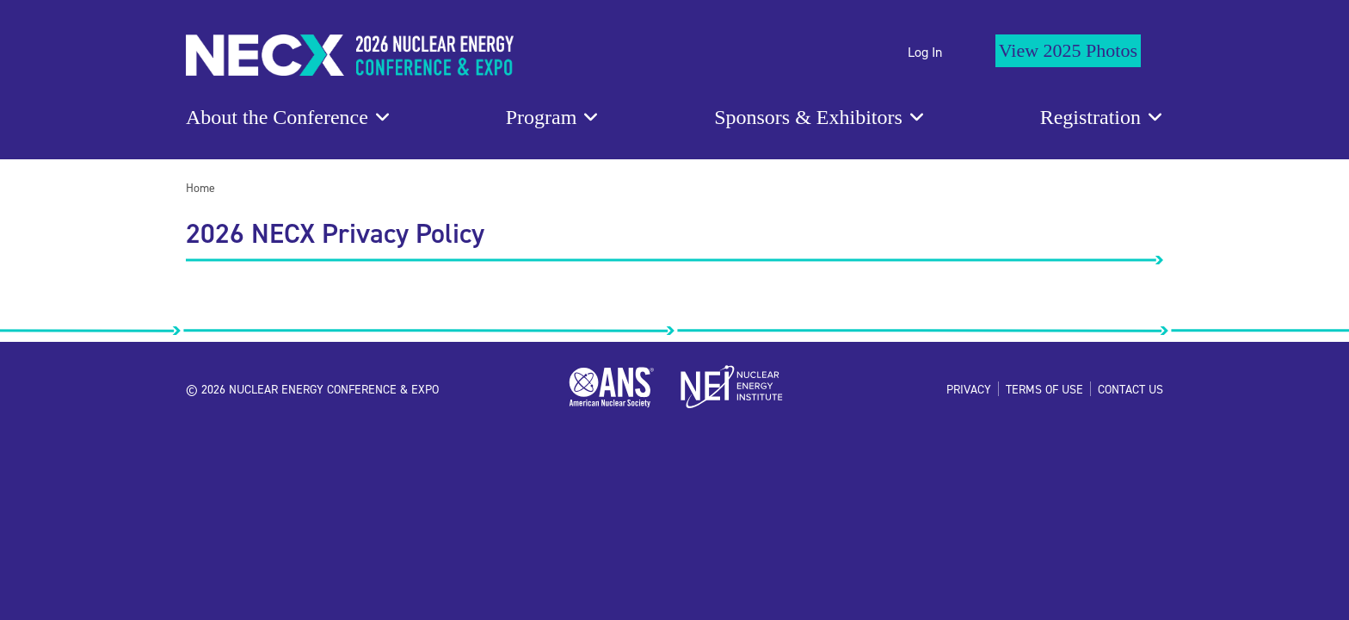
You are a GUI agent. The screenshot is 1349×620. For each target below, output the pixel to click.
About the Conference (277, 117)
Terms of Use (1044, 388)
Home (200, 187)
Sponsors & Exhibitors (808, 117)
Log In (925, 51)
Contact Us (1130, 388)
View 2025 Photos (1068, 50)
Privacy (968, 388)
